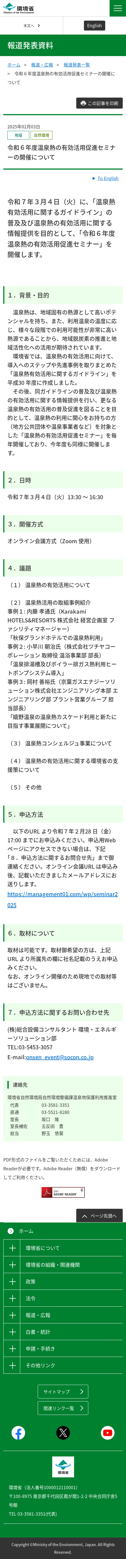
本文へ (29, 25)
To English (108, 178)
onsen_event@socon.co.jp (60, 1057)
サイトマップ (56, 1391)
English (94, 25)
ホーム (13, 64)
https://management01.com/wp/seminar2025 (62, 899)
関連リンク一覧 (58, 1408)
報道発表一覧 (77, 64)
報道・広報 (42, 64)
